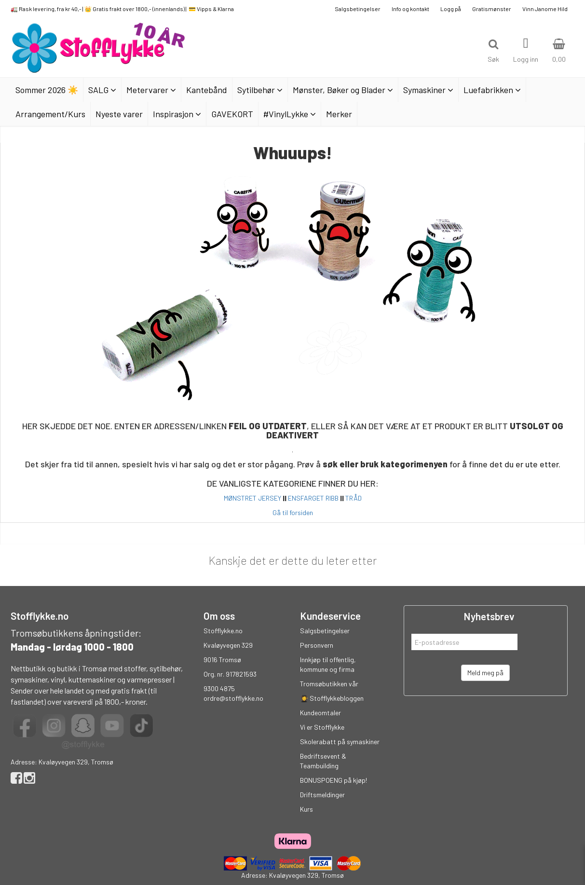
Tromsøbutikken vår (329, 684)
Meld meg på (485, 672)
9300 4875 (219, 688)
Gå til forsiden (292, 512)
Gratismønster (491, 8)
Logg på (450, 8)
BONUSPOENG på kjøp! (333, 780)
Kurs (306, 809)
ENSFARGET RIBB (313, 498)
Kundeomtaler (320, 712)
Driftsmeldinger (322, 794)
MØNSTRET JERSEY (252, 498)
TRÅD (353, 498)
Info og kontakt (410, 8)
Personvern (316, 645)
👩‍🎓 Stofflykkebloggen (332, 698)
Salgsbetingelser (358, 8)
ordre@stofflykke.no (233, 698)
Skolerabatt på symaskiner (340, 741)
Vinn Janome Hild (545, 8)
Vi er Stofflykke (322, 727)
